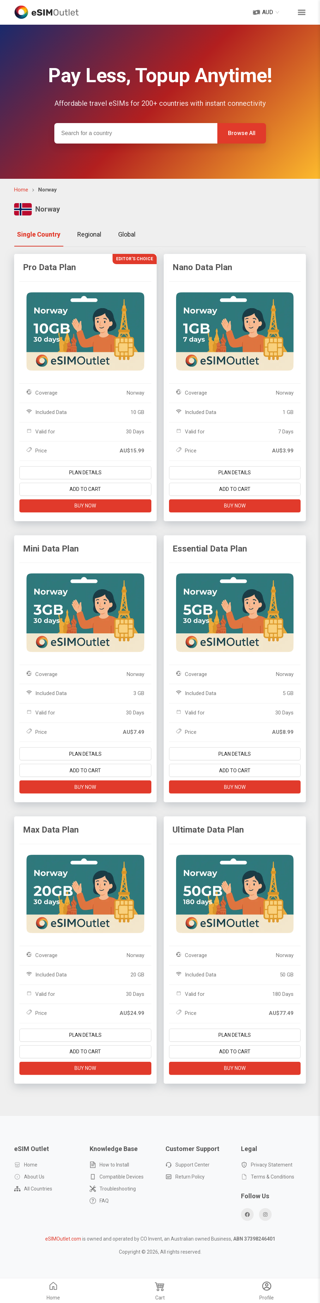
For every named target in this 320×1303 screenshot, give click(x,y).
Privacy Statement (266, 1165)
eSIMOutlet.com (63, 1239)
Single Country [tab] (38, 234)
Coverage (42, 392)
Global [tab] (126, 234)
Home (21, 190)
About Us (29, 1177)
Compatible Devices (117, 1177)
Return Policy (185, 1177)
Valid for (40, 431)
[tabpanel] (160, 672)
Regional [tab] (89, 234)
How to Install (109, 1165)
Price (36, 450)
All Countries (33, 1189)
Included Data (46, 412)
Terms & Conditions (267, 1177)
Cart (160, 1292)
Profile (266, 1292)
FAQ (99, 1201)
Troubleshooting (113, 1189)
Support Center (187, 1165)
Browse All (241, 133)
